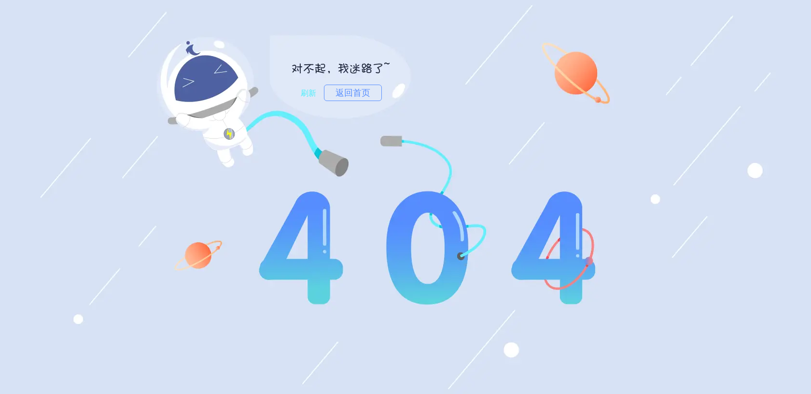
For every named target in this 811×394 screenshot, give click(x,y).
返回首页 (353, 93)
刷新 (308, 93)
